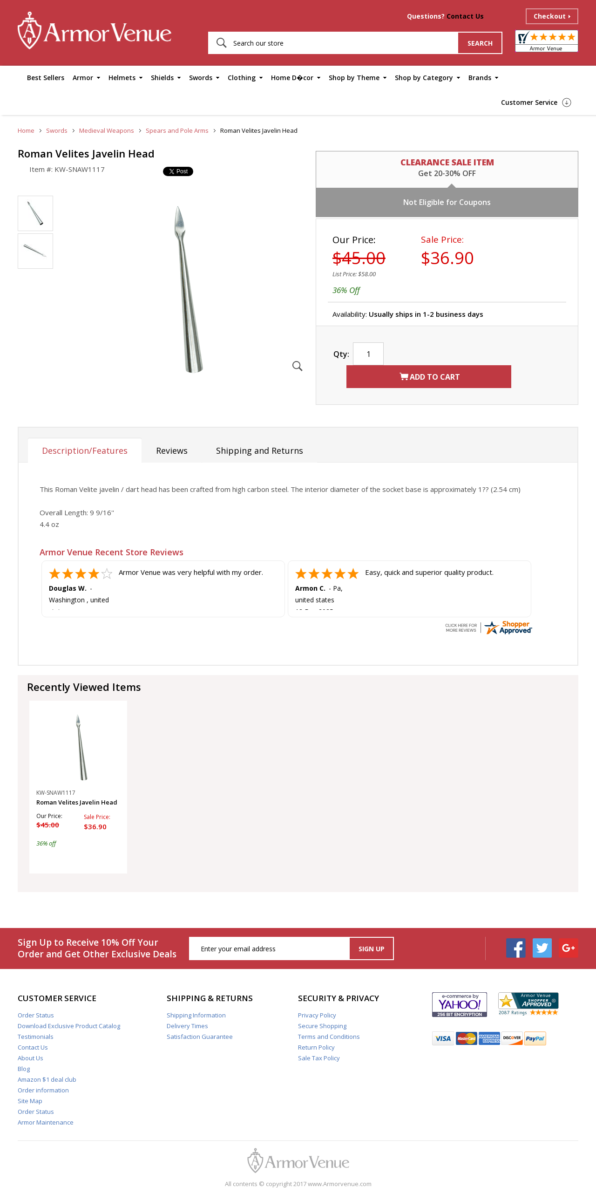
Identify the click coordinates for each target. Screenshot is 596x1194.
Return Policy (316, 1047)
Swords (200, 77)
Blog (24, 1068)
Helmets (121, 77)
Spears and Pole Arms (177, 130)
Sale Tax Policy (319, 1058)
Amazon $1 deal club (47, 1079)
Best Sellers (45, 77)
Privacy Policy (317, 1015)
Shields (162, 77)
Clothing (242, 77)
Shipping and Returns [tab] (259, 450)
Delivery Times (187, 1026)
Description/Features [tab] (85, 450)
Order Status (36, 1015)
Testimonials (36, 1036)
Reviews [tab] (172, 450)
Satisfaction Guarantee (200, 1036)
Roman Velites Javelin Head (76, 802)
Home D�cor (292, 77)
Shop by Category (424, 77)
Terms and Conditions (329, 1036)
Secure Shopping (322, 1026)
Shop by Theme (354, 77)
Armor (83, 77)
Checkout (550, 16)
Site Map (30, 1101)
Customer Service (529, 102)
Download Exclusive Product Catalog (69, 1026)
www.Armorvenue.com (340, 1184)
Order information (43, 1090)
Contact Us (465, 16)
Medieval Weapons (106, 130)
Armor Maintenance (46, 1122)
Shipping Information (196, 1015)
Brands (479, 77)
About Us (30, 1058)
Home (26, 130)
